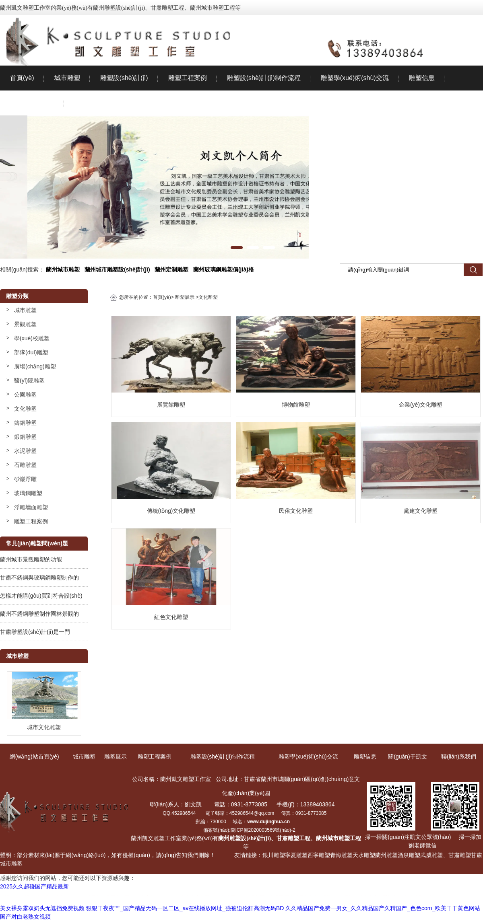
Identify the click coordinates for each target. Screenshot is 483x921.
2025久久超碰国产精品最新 (34, 886)
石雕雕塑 (25, 465)
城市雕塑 (67, 77)
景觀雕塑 (25, 324)
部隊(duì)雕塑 (31, 352)
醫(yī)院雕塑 (29, 380)
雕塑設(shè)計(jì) (124, 77)
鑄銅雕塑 (25, 422)
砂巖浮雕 (25, 479)
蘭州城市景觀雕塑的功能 (31, 559)
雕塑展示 (184, 297)
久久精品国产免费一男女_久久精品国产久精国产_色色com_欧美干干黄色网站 (382, 908)
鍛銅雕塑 (25, 437)
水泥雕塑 (25, 451)
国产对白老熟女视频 (25, 916)
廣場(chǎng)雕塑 (35, 366)
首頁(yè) (22, 77)
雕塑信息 (422, 77)
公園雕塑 (25, 394)
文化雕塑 (25, 408)
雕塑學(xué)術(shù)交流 (355, 77)
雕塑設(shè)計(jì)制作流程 (264, 77)
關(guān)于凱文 (32, 102)
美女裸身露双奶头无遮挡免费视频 (42, 908)
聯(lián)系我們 (94, 102)
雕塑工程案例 (187, 77)
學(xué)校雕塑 (32, 338)
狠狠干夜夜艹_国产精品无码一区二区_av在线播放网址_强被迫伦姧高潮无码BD (185, 908)
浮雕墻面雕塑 (31, 507)
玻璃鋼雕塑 (28, 493)
